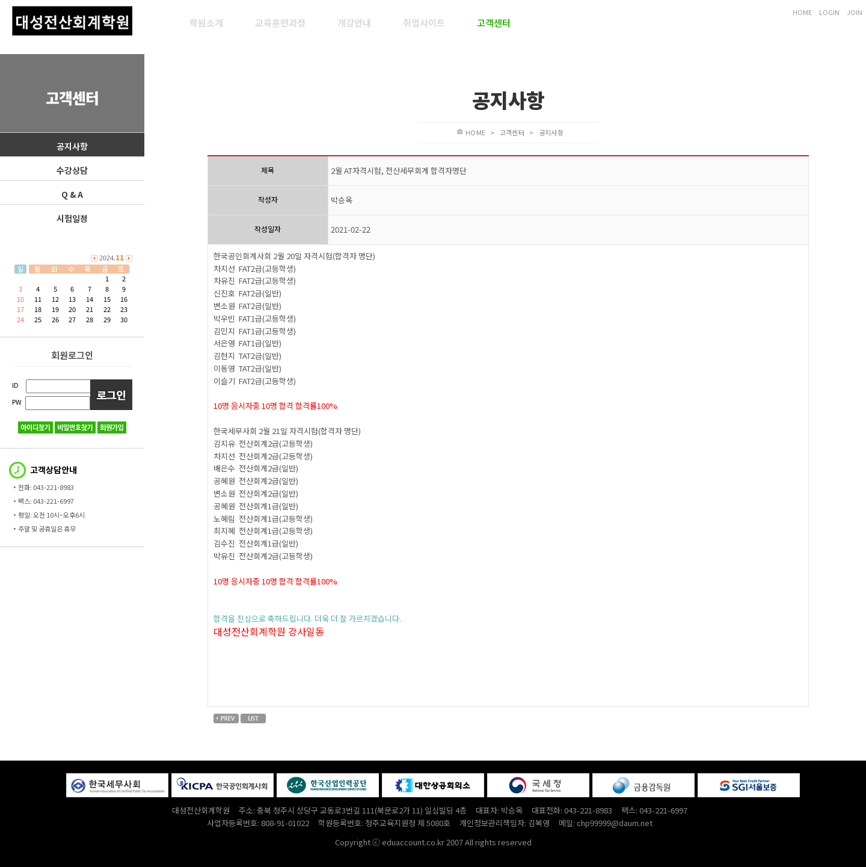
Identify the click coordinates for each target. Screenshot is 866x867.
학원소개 (206, 23)
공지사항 (72, 146)
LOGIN (829, 12)
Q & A (72, 194)
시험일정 (72, 218)
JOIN (854, 12)
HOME (802, 12)
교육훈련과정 (280, 23)
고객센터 (494, 23)
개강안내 (354, 23)
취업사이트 (424, 23)
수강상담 (72, 170)
